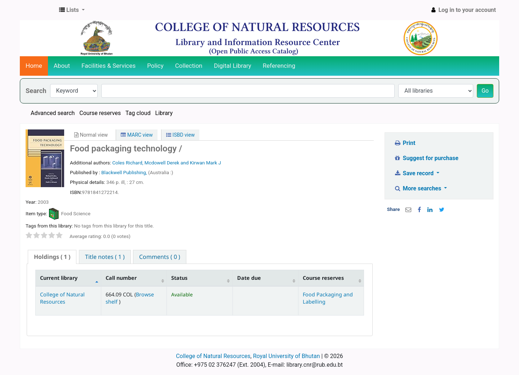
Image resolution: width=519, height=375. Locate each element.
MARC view (136, 135)
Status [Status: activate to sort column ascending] (179, 277)
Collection (189, 65)
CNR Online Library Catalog (38, 10)
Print (404, 143)
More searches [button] (418, 188)
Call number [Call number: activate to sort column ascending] (121, 277)
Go (485, 90)
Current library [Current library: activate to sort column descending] (58, 277)
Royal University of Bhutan (286, 356)
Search (36, 90)
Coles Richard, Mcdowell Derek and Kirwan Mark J (166, 163)
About (62, 65)
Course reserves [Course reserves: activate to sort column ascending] (323, 277)
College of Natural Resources (62, 298)
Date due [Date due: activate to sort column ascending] (249, 277)
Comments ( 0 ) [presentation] (159, 257)
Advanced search (53, 113)
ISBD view (180, 135)
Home (34, 65)
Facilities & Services (108, 65)
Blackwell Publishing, (124, 172)
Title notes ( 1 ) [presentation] (105, 257)
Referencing (279, 65)
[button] (72, 10)
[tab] (52, 257)
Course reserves (100, 113)
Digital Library (233, 65)
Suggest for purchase (426, 158)
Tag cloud (138, 113)
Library (164, 113)
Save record (414, 173)
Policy (155, 65)
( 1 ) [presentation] (52, 257)
